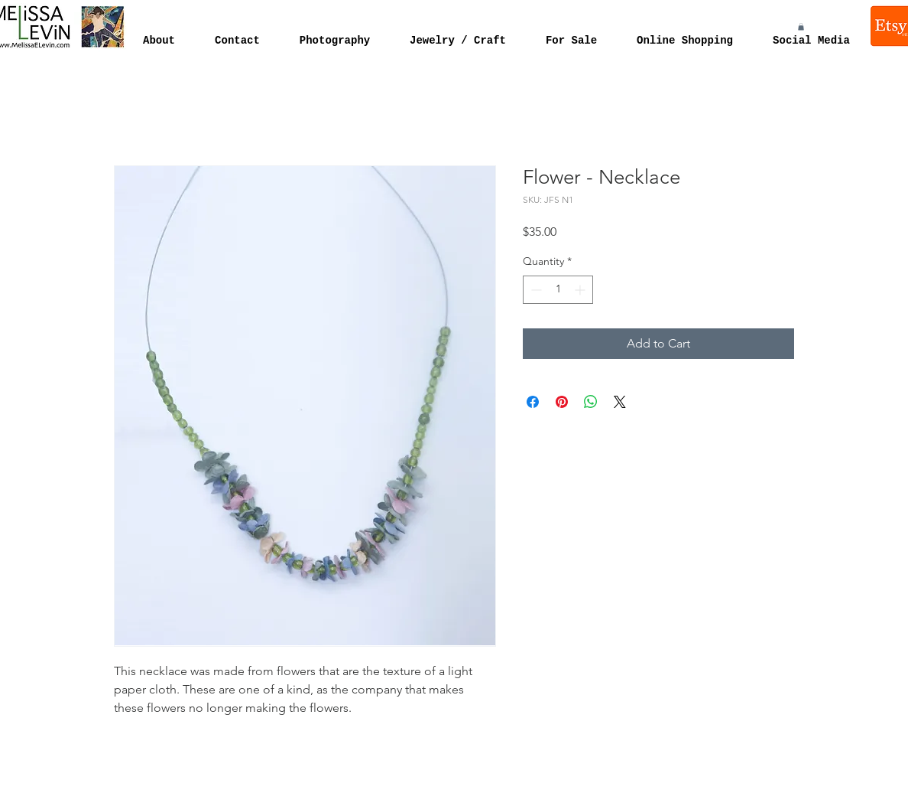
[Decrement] (534, 289)
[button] (801, 27)
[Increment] (581, 289)
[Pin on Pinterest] (562, 402)
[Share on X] (620, 402)
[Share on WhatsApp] (591, 402)
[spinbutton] (558, 289)
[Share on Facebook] (533, 402)
